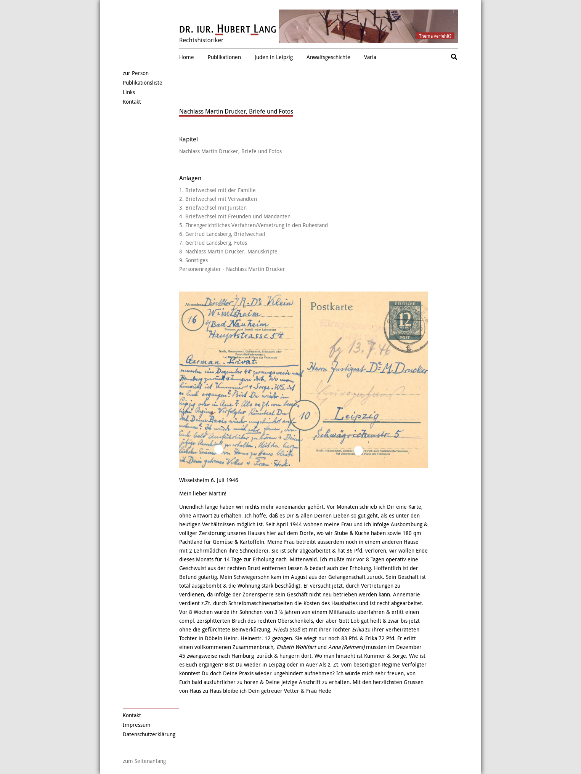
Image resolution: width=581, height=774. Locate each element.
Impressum (137, 724)
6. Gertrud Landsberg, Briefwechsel (222, 233)
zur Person (136, 73)
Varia (370, 57)
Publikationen (224, 57)
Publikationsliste (142, 82)
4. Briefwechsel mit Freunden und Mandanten (234, 216)
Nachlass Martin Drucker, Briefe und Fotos (230, 151)
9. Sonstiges (193, 260)
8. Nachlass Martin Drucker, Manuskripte (228, 251)
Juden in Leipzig (274, 57)
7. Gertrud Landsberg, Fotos (213, 242)
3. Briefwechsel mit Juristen (213, 207)
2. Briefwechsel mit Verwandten (218, 198)
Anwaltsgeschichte (328, 57)
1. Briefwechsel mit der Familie (217, 190)
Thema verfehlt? (435, 36)
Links (129, 92)
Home (186, 57)
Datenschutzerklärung (149, 734)
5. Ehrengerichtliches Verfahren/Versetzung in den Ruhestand (253, 225)
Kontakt (132, 101)
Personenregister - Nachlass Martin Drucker (232, 268)
